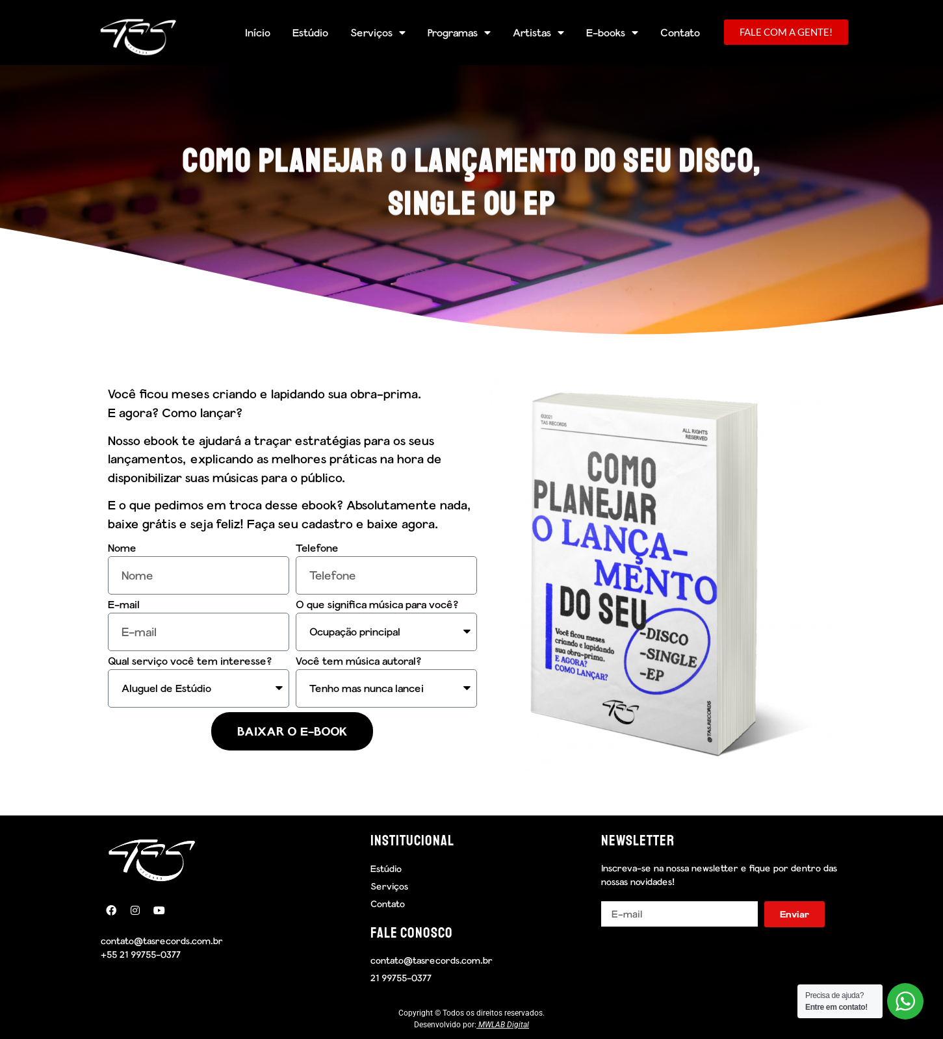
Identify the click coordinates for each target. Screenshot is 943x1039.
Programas (459, 32)
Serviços (378, 32)
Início (257, 32)
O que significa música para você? (377, 604)
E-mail (124, 604)
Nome (122, 548)
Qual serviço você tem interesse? (190, 661)
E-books (612, 32)
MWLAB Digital (503, 1024)
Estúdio (310, 32)
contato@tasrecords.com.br (162, 940)
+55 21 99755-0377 (141, 954)
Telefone (317, 548)
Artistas (538, 32)
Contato (680, 32)
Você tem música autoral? (358, 661)
